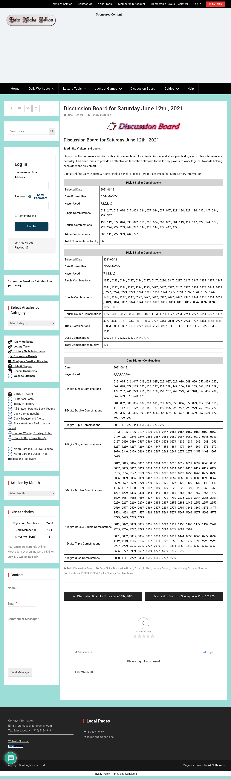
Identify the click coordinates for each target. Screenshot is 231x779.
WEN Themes (216, 765)
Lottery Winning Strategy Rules (30, 433)
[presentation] (36, 662)
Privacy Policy (95, 731)
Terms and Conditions (100, 736)
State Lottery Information (185, 174)
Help (190, 88)
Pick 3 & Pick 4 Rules (125, 174)
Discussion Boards (22, 356)
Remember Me (25, 215)
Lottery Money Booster (183, 568)
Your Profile (105, 4)
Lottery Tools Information (26, 351)
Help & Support (20, 366)
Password (21, 196)
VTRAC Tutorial (20, 394)
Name (13, 588)
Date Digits (106, 568)
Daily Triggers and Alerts (26, 418)
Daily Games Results (23, 413)
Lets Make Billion (101, 114)
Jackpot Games (106, 88)
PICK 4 (94, 573)
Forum (138, 568)
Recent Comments (22, 371)
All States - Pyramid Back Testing (31, 408)
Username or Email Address (26, 175)
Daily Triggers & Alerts (96, 174)
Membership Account (131, 4)
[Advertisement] (163, 51)
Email (12, 603)
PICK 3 (85, 573)
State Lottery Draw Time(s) (27, 438)
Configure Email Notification (28, 361)
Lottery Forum (161, 568)
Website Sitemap (21, 376)
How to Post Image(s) (154, 174)
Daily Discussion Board (80, 568)
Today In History (21, 403)
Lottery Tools (72, 88)
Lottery (147, 568)
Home (15, 88)
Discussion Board (142, 88)
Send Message (20, 672)
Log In (197, 4)
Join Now (21, 242)
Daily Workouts (39, 88)
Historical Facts (21, 399)
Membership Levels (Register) (169, 4)
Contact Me (85, 4)
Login (208, 652)
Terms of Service (61, 4)
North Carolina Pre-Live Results (30, 449)
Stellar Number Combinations (116, 573)
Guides (169, 88)
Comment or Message (23, 619)
